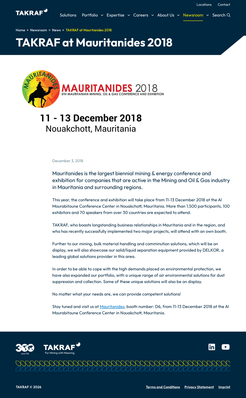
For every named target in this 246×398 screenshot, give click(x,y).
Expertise (115, 15)
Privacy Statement (199, 387)
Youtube (225, 347)
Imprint (224, 387)
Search (219, 15)
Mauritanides (112, 306)
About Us (165, 15)
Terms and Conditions (163, 387)
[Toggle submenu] (102, 15)
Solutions (68, 15)
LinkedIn (211, 347)
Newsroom (193, 15)
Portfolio (90, 15)
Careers (140, 15)
